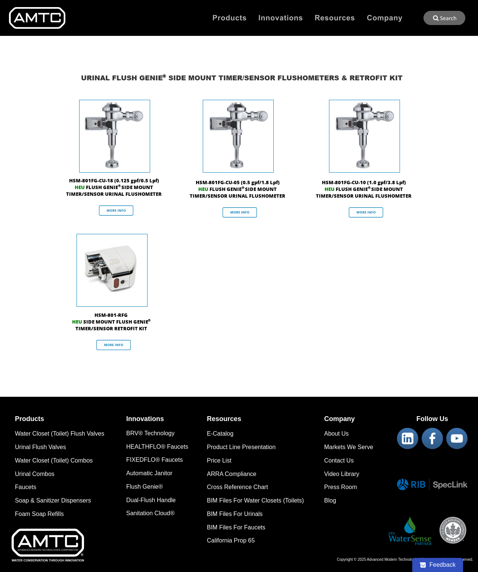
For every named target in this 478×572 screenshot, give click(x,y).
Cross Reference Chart (237, 487)
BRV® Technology (150, 433)
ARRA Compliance (232, 474)
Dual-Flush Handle (151, 500)
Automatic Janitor (149, 473)
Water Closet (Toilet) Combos (54, 460)
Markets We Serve (348, 447)
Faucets (25, 487)
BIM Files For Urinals (235, 514)
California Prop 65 (231, 540)
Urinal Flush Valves (40, 447)
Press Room (340, 487)
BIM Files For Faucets (236, 527)
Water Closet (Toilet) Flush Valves (59, 433)
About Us (336, 433)
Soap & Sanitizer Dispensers (53, 500)
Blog (330, 500)
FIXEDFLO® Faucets (154, 460)
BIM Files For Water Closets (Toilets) (255, 500)
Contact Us (339, 460)
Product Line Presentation (241, 447)
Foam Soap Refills (39, 514)
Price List (219, 460)
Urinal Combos (35, 474)
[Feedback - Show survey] (437, 565)
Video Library (341, 474)
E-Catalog (220, 433)
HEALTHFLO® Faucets (157, 446)
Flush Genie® (144, 486)
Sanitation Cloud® (150, 513)
